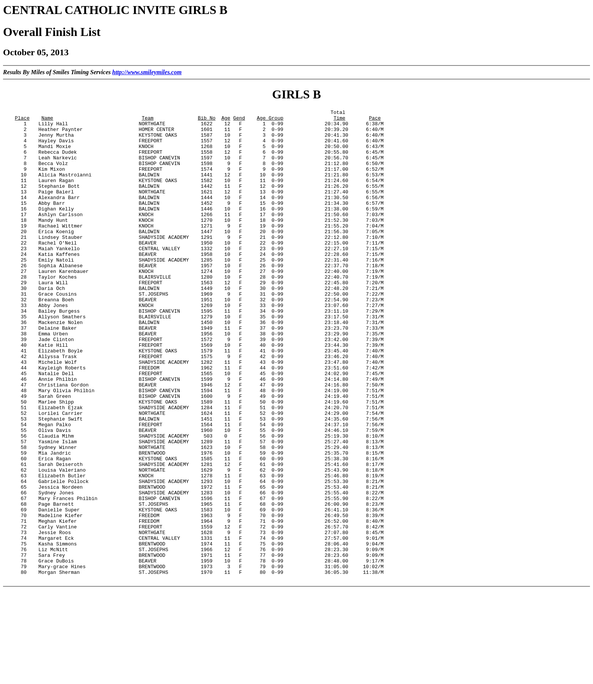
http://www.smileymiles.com (147, 72)
